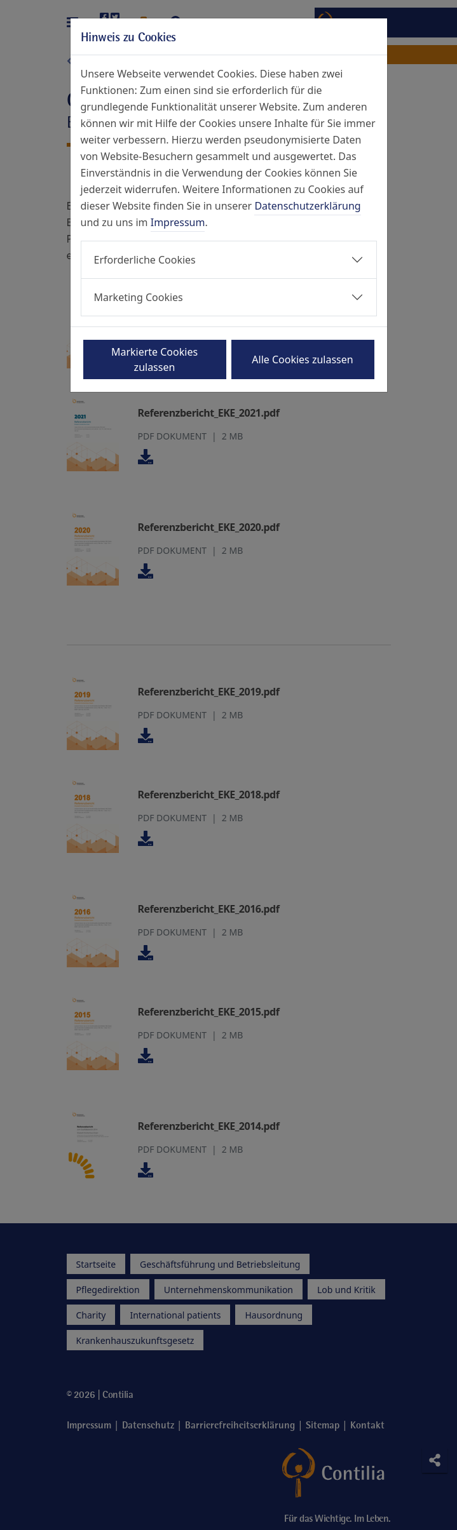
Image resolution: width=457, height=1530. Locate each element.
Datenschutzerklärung (307, 206)
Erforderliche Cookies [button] (145, 260)
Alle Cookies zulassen (302, 359)
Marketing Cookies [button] (138, 297)
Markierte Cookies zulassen (154, 359)
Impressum (178, 222)
